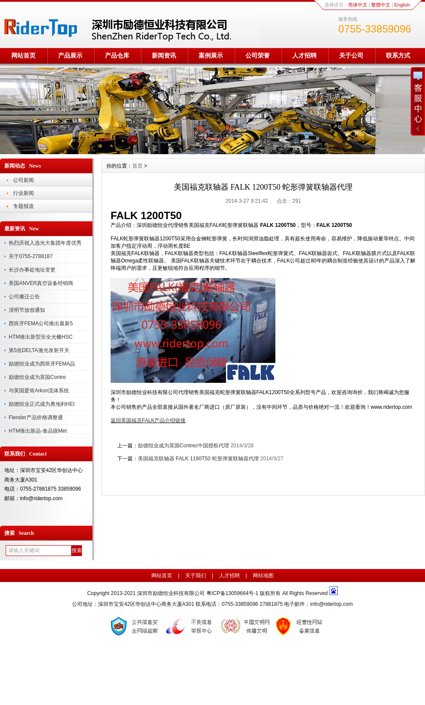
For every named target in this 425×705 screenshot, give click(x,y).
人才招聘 (304, 55)
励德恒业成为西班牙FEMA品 (42, 364)
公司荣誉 (257, 55)
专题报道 (23, 206)
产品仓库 (117, 55)
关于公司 (351, 55)
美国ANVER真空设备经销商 (41, 283)
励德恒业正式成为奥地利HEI (42, 404)
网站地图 (263, 575)
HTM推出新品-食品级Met (38, 431)
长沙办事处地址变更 (32, 270)
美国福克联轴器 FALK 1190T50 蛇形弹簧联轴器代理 (198, 459)
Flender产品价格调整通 (36, 417)
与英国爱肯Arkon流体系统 (39, 391)
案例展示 (211, 55)
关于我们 (195, 575)
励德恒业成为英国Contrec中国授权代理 (183, 446)
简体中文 (357, 4)
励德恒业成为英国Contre (37, 377)
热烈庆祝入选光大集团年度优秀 (45, 243)
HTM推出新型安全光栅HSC (40, 337)
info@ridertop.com (331, 604)
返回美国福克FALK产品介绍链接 (148, 420)
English (402, 4)
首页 (137, 166)
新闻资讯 (164, 55)
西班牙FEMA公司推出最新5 (41, 323)
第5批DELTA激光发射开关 (39, 350)
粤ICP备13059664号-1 (233, 593)
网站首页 (23, 55)
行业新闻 (23, 193)
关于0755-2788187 (30, 256)
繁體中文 (380, 4)
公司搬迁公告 (24, 297)
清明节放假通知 (27, 310)
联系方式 (398, 55)
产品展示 (70, 55)
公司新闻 (23, 180)
